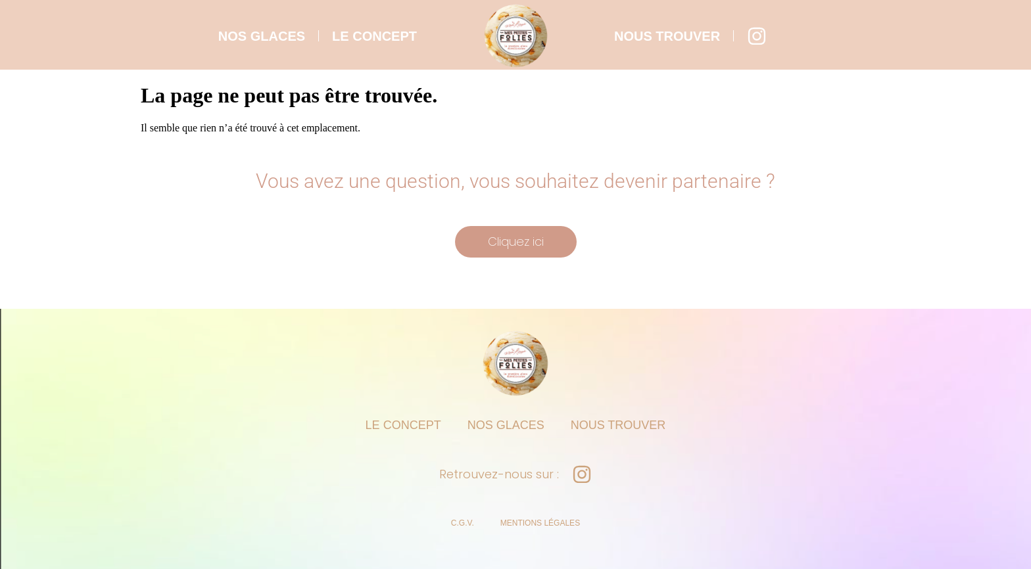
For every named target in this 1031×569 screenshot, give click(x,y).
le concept (374, 36)
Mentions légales (540, 523)
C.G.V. (462, 523)
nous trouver (667, 36)
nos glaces (261, 36)
